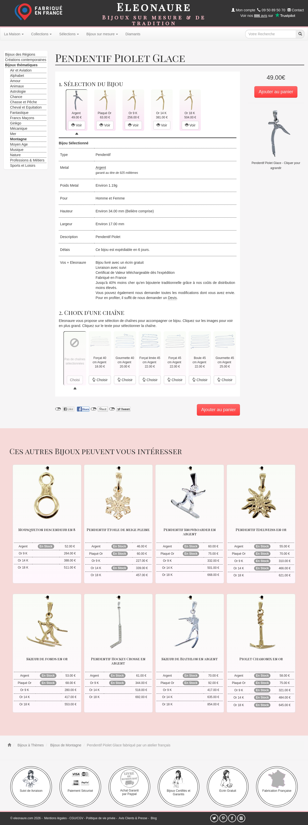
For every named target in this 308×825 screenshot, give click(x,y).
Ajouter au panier (276, 91)
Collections (41, 34)
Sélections (69, 34)
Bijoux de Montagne (65, 745)
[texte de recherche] (270, 34)
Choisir (99, 380)
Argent (101, 168)
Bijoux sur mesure (102, 34)
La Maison (14, 34)
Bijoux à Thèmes (30, 745)
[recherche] (299, 34)
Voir (76, 125)
